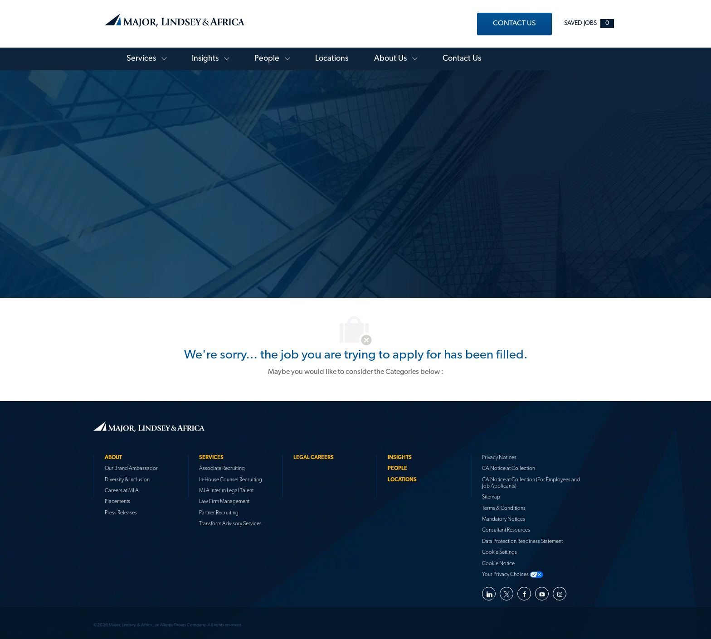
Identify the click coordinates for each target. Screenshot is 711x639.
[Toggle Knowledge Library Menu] (224, 55)
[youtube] (542, 590)
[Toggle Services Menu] (162, 55)
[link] (514, 24)
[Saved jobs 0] (589, 23)
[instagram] (559, 590)
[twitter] (506, 590)
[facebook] (524, 590)
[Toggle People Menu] (285, 55)
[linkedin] (489, 590)
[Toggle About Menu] (413, 55)
